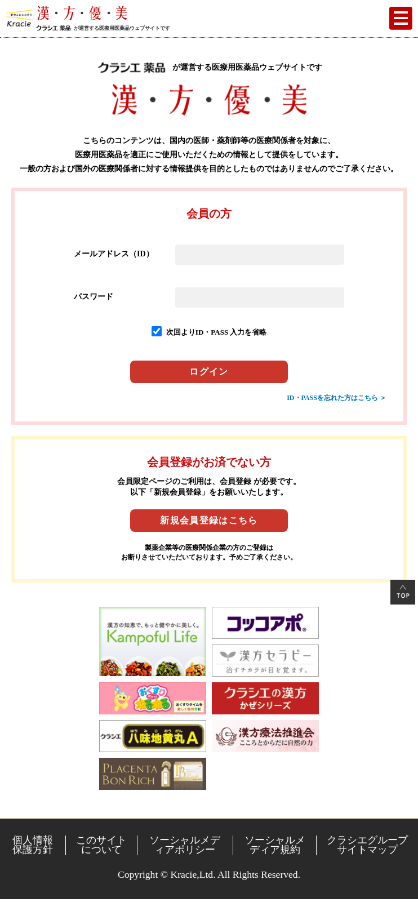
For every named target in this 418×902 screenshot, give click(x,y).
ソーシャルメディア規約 (274, 845)
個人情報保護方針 (32, 845)
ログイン (208, 371)
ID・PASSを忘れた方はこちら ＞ (336, 398)
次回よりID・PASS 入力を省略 (216, 332)
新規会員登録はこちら (208, 520)
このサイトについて (101, 845)
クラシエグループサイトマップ (367, 845)
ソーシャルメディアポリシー (184, 845)
